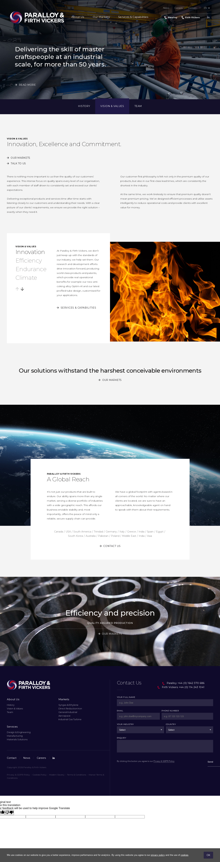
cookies (184, 855)
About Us (77, 17)
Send (210, 762)
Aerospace (64, 715)
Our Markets (101, 17)
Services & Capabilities (133, 17)
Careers (178, 8)
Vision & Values (112, 106)
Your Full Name (126, 697)
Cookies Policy (39, 774)
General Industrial (67, 712)
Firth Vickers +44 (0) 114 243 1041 (181, 687)
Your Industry (125, 724)
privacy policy (158, 855)
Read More (27, 84)
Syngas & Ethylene (68, 705)
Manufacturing (15, 735)
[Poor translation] (9, 812)
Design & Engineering (18, 732)
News (166, 8)
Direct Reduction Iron (70, 708)
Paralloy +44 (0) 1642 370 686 (183, 683)
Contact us (111, 546)
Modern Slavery (56, 774)
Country (171, 724)
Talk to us (18, 163)
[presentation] (139, 777)
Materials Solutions (17, 739)
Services (12, 726)
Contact (192, 8)
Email (120, 711)
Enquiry (121, 738)
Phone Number (170, 711)
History (84, 106)
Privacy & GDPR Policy (18, 774)
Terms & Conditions (76, 774)
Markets (63, 699)
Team (138, 106)
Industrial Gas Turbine (69, 719)
